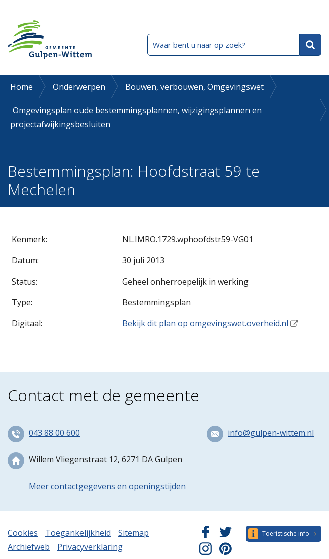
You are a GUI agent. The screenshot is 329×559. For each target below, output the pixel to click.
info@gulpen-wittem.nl (271, 432)
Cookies (23, 532)
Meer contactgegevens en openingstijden (107, 486)
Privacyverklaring (90, 546)
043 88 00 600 (54, 432)
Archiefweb (29, 546)
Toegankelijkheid (78, 532)
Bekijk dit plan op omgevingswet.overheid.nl (205, 323)
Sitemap (133, 532)
